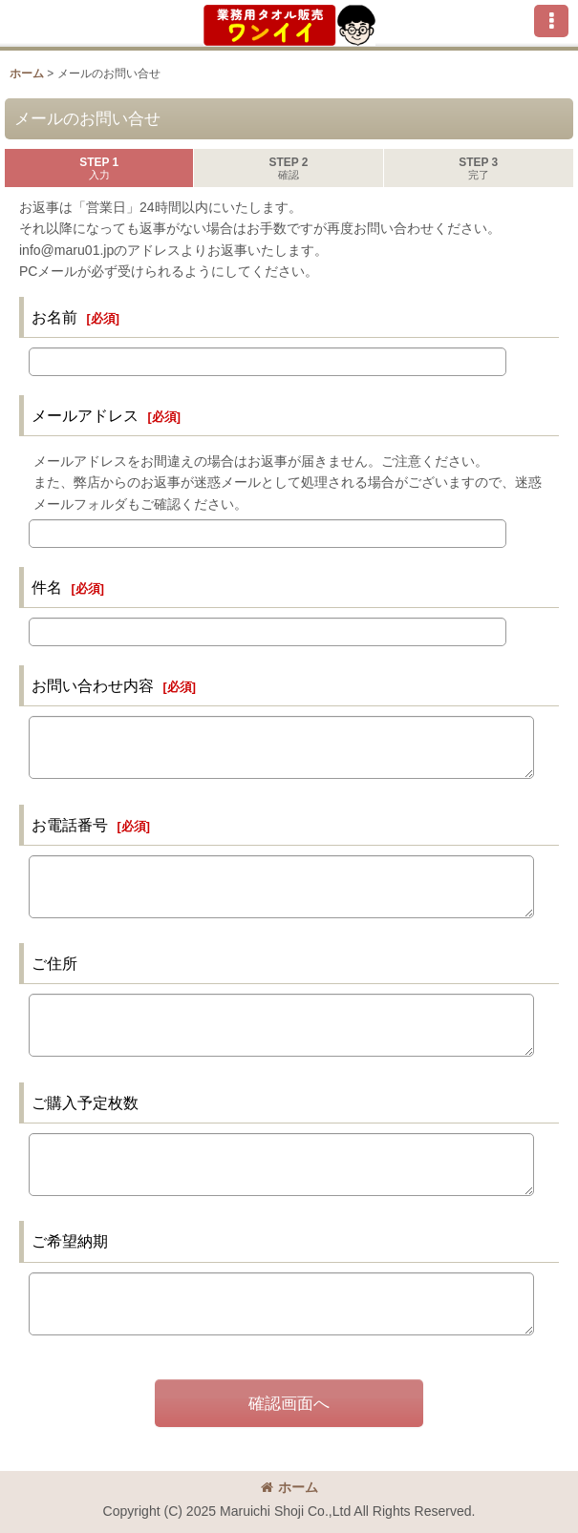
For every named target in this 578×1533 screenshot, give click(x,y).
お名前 (54, 317)
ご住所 (54, 963)
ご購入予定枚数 (85, 1102)
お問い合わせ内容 (93, 685)
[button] (551, 21)
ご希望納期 (70, 1241)
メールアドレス (85, 415)
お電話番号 (70, 824)
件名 (47, 587)
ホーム (289, 1487)
